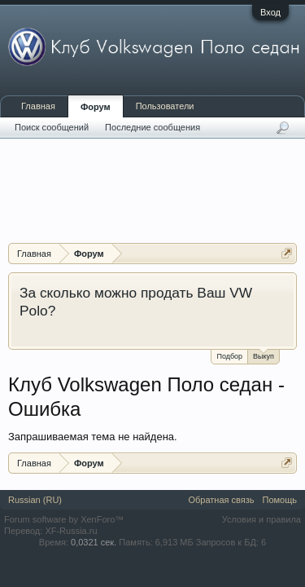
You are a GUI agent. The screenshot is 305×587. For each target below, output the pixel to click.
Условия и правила (261, 519)
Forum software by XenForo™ (64, 519)
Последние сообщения (152, 127)
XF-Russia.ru (71, 531)
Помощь (280, 500)
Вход (270, 12)
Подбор (229, 356)
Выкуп (263, 355)
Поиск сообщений (52, 127)
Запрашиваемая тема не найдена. (92, 436)
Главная (38, 106)
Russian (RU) (35, 500)
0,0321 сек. (93, 542)
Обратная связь (221, 500)
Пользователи (165, 106)
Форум (96, 107)
